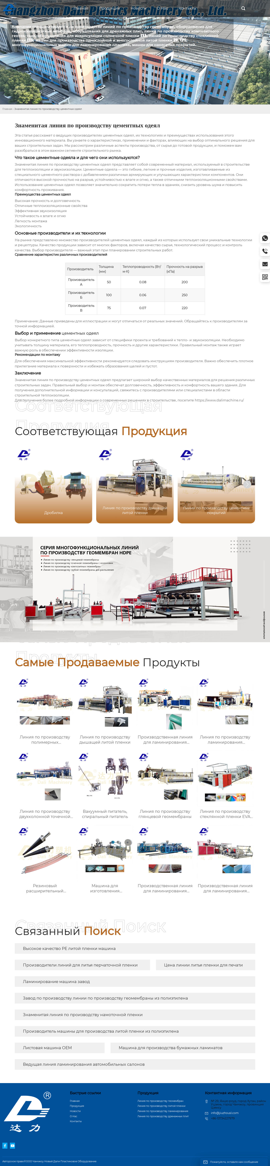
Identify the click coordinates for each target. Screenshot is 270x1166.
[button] (247, 484)
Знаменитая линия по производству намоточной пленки (83, 1014)
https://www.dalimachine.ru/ (219, 400)
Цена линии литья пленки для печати (203, 965)
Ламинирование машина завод (56, 981)
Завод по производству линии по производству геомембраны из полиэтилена (105, 998)
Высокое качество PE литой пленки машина (69, 948)
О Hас (73, 1116)
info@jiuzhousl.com (225, 1113)
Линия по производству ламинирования (162, 1111)
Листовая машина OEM (47, 1047)
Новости (75, 1111)
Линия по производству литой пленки (161, 1105)
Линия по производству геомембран (160, 1100)
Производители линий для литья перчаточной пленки (80, 965)
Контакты (76, 1121)
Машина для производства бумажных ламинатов (171, 1047)
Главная (7, 108)
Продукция (77, 1105)
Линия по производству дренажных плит (163, 1116)
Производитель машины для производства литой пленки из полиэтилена (101, 1031)
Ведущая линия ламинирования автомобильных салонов (84, 1064)
